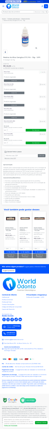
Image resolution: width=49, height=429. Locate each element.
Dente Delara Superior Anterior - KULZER (10, 229)
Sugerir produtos (8, 270)
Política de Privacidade (10, 425)
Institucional (5, 297)
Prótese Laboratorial (13, 18)
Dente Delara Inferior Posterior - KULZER (39, 229)
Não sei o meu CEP (10, 158)
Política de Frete (7, 302)
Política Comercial (7, 299)
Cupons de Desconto (8, 309)
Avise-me (14, 80)
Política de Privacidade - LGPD (35, 297)
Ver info (42, 72)
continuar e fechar (41, 422)
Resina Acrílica (25, 18)
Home (4, 18)
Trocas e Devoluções (8, 304)
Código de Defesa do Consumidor (12, 307)
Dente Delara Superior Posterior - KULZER (24, 229)
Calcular (41, 155)
